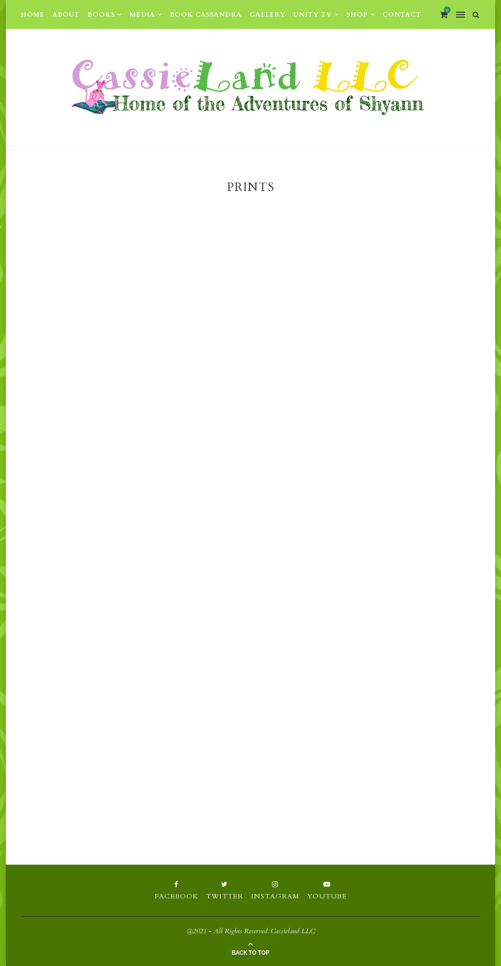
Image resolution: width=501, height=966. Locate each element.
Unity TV (313, 14)
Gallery (268, 14)
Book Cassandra (206, 14)
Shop (357, 14)
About (66, 14)
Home (33, 14)
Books (101, 14)
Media (142, 14)
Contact (402, 14)
